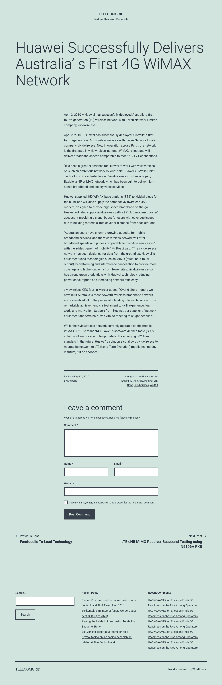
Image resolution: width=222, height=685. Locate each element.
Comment (71, 425)
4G (130, 380)
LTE (156, 380)
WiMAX (154, 385)
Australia (138, 380)
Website (69, 483)
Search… (20, 593)
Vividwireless (141, 385)
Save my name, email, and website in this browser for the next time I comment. (112, 502)
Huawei (148, 380)
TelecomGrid (111, 14)
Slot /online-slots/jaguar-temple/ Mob (105, 631)
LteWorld (72, 380)
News (130, 385)
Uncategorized (150, 376)
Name (68, 463)
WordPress (199, 669)
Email (118, 463)
